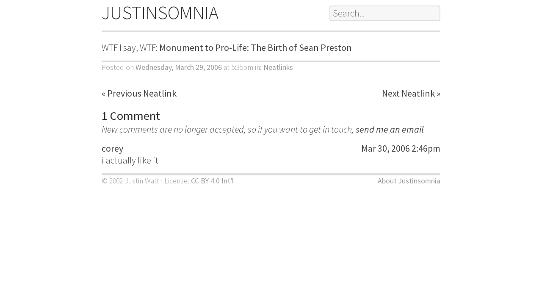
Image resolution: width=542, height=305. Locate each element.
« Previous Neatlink (139, 93)
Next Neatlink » (411, 93)
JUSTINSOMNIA (160, 12)
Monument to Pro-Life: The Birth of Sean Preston (255, 47)
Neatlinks (278, 67)
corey (112, 148)
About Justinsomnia (409, 181)
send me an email (389, 129)
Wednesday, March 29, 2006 (179, 67)
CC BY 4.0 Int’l (212, 181)
